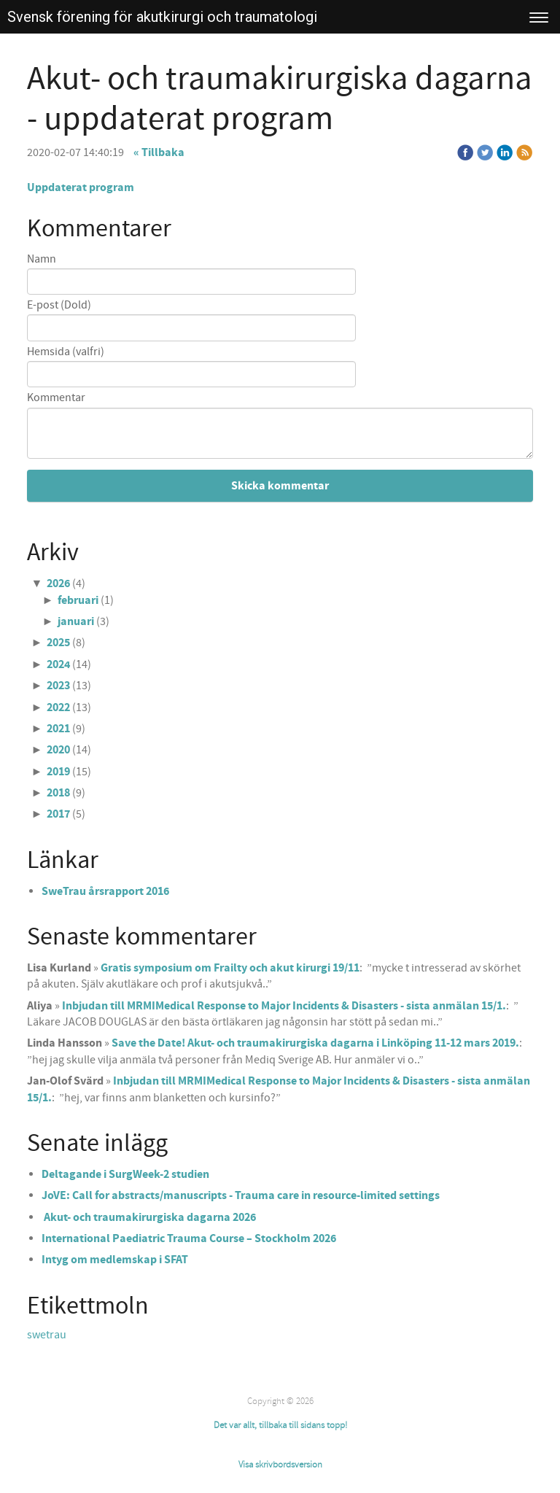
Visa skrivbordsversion (280, 1464)
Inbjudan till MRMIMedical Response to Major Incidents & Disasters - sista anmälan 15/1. (284, 1006)
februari (78, 600)
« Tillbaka (158, 152)
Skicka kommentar (280, 486)
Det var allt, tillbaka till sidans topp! (280, 1425)
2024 (58, 664)
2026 (58, 583)
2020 (58, 750)
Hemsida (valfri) (65, 352)
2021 (58, 729)
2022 (58, 707)
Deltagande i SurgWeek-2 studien (125, 1174)
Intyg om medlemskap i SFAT (115, 1260)
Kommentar (56, 398)
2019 (58, 772)
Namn (41, 259)
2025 (58, 643)
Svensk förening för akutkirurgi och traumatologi (162, 17)
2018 (58, 793)
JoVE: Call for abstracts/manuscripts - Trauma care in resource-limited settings (241, 1195)
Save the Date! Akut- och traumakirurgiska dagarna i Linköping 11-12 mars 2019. (315, 1043)
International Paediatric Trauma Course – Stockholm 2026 (189, 1238)
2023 (58, 686)
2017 (58, 814)
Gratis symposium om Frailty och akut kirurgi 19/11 (230, 968)
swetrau (46, 1334)
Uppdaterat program (80, 187)
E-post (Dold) (59, 305)
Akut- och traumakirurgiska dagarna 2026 (149, 1217)
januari (76, 621)
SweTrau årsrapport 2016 (105, 891)
